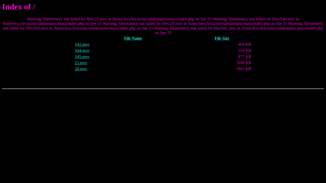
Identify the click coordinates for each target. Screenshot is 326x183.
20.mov (81, 69)
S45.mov (82, 56)
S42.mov (82, 44)
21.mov (81, 62)
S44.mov (82, 50)
